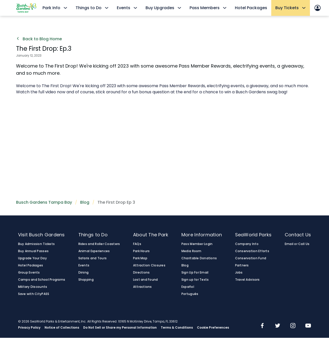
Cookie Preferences (213, 328)
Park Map (140, 258)
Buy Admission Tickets (36, 244)
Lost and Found (145, 280)
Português (189, 294)
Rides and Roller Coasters (99, 244)
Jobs (239, 272)
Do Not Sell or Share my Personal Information (120, 328)
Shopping (86, 280)
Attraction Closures (149, 265)
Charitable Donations (199, 258)
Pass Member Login (197, 244)
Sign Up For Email (195, 272)
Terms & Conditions (177, 328)
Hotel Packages (251, 8)
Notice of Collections (62, 328)
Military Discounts (32, 287)
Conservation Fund (250, 258)
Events (84, 265)
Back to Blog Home (39, 39)
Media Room (191, 251)
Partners (242, 265)
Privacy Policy (29, 328)
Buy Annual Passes (33, 251)
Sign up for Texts (195, 280)
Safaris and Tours (92, 258)
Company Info (247, 244)
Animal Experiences (94, 251)
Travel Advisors (247, 280)
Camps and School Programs (41, 280)
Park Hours (141, 251)
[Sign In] (317, 8)
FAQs (137, 244)
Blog (84, 202)
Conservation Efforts (252, 251)
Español (187, 287)
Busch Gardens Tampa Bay (44, 202)
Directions (141, 272)
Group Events (29, 272)
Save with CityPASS (33, 294)
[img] (262, 326)
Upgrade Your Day (32, 258)
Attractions (142, 287)
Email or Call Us (297, 244)
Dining (83, 272)
